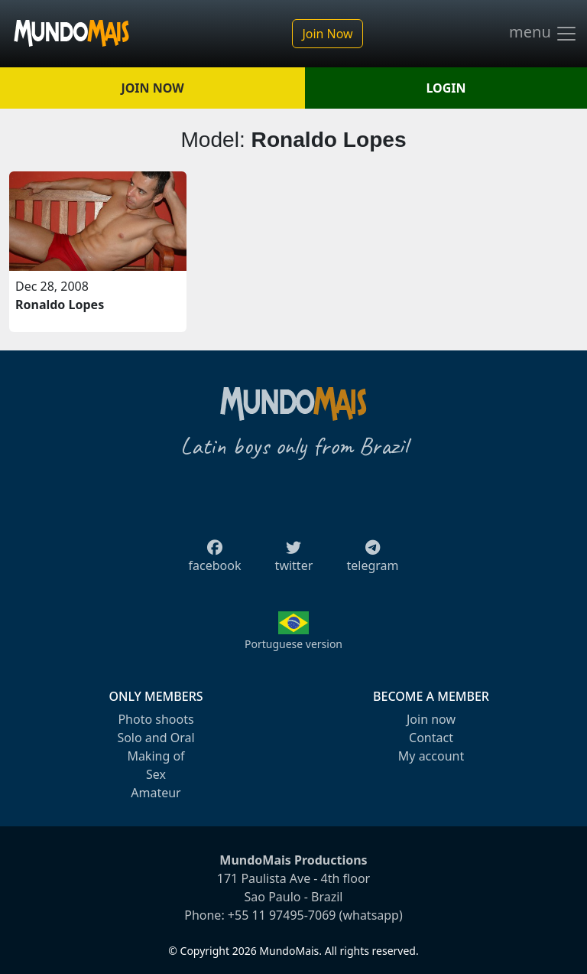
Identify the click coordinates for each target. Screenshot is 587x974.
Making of (155, 756)
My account (431, 756)
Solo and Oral (155, 737)
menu (543, 33)
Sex (156, 774)
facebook (215, 561)
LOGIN (446, 88)
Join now (431, 719)
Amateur (155, 792)
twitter (294, 561)
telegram (372, 561)
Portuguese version (293, 644)
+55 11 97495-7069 (282, 915)
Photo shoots (155, 719)
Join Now (327, 33)
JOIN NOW (152, 88)
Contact (431, 737)
